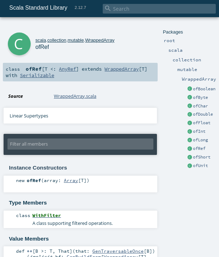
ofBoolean (204, 88)
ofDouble (203, 114)
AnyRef (67, 69)
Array (71, 180)
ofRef (199, 148)
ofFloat (201, 122)
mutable (76, 40)
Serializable (37, 75)
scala (40, 40)
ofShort (201, 157)
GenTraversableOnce (118, 251)
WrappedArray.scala (75, 96)
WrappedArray (99, 40)
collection (56, 40)
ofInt (199, 131)
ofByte (200, 97)
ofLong (200, 139)
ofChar (200, 106)
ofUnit (200, 165)
